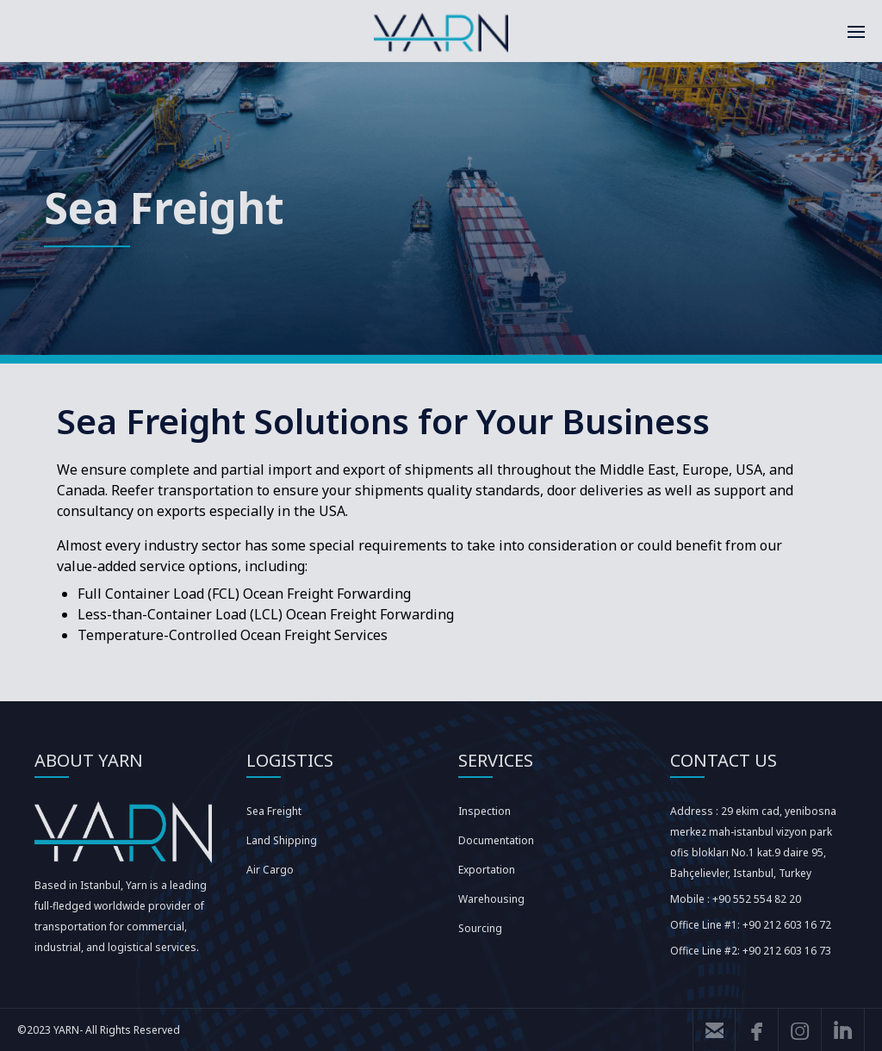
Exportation (486, 869)
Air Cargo (270, 869)
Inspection (484, 811)
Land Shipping (281, 840)
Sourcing (480, 928)
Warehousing (491, 899)
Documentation (496, 840)
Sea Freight (273, 811)
